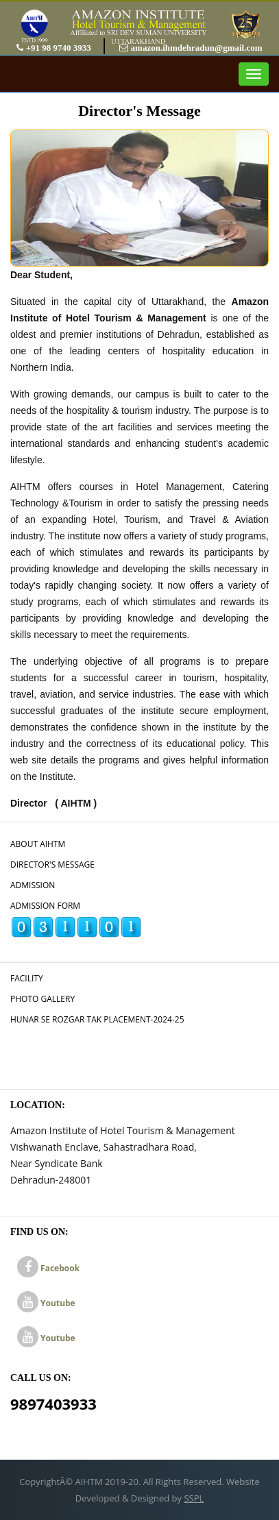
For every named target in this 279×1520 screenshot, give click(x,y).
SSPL (194, 1498)
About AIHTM (37, 844)
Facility (26, 978)
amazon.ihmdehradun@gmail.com (190, 47)
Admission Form (45, 905)
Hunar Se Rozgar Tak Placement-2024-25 (97, 1019)
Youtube (46, 1303)
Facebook (48, 1268)
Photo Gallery (42, 999)
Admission (32, 885)
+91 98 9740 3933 (54, 47)
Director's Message (52, 864)
